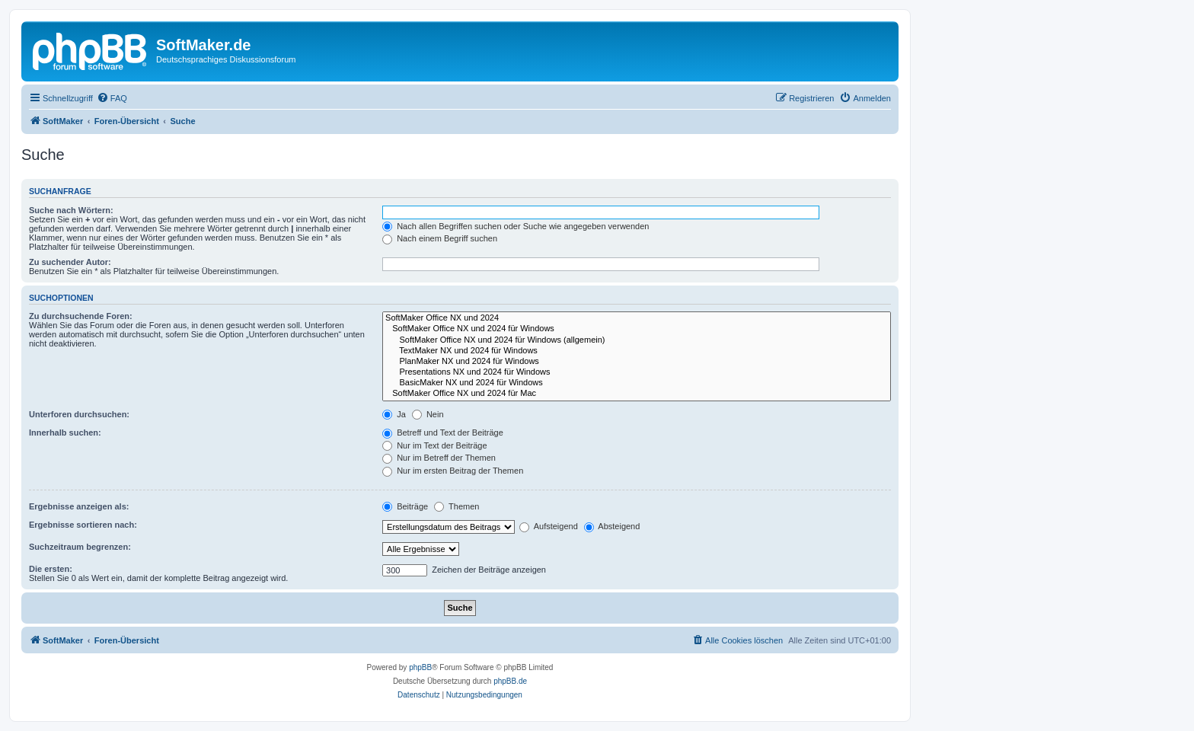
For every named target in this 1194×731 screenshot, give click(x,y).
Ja (394, 414)
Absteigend (612, 526)
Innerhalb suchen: (65, 432)
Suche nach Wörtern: (71, 210)
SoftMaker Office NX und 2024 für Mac (636, 393)
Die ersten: (50, 568)
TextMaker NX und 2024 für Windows (636, 351)
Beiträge (405, 506)
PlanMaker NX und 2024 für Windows (636, 361)
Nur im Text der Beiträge (434, 445)
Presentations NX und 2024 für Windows (636, 372)
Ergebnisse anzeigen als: (79, 506)
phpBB (420, 667)
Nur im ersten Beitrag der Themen (452, 470)
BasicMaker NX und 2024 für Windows (636, 383)
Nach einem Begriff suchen (439, 238)
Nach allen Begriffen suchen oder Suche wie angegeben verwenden (515, 226)
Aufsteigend (548, 526)
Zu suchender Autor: (70, 262)
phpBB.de (510, 681)
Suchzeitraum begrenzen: (80, 546)
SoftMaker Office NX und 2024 (636, 318)
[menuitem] (112, 98)
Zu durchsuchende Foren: (80, 316)
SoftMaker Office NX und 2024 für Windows (636, 329)
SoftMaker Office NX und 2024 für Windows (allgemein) (636, 340)
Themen (456, 506)
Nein (428, 414)
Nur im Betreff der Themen (439, 457)
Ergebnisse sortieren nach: (83, 524)
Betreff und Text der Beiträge (442, 432)
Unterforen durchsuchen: (79, 414)
